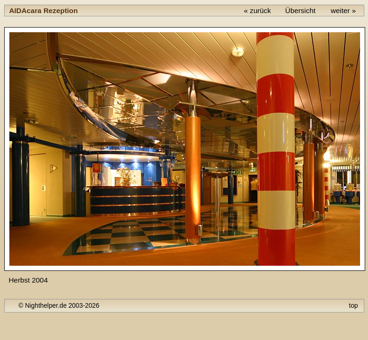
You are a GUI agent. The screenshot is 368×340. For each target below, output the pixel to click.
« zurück (257, 10)
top (353, 305)
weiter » (343, 10)
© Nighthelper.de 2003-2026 (59, 305)
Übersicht (300, 10)
